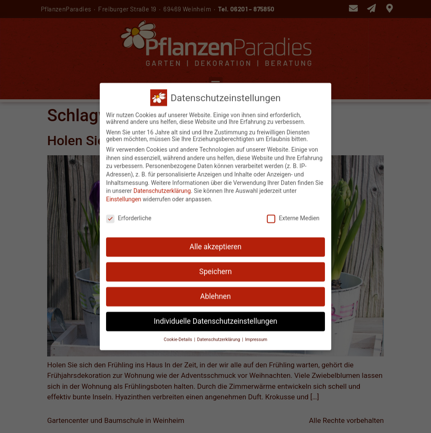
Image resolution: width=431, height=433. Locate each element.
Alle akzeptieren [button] (215, 244)
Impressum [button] (256, 336)
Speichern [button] (215, 269)
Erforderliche (129, 215)
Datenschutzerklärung (162, 188)
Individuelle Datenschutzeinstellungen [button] (215, 318)
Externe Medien (293, 215)
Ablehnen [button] (215, 294)
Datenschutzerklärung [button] (219, 336)
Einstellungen (123, 196)
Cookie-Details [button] (178, 336)
